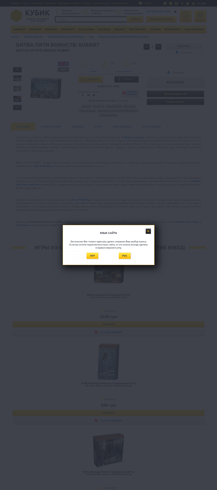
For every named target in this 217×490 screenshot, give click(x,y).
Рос (124, 255)
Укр (92, 255)
